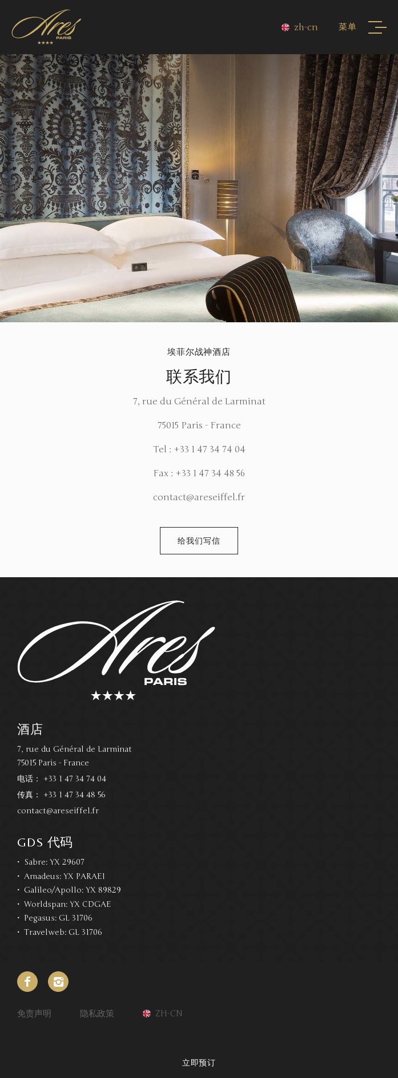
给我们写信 (199, 540)
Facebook (27, 981)
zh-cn (306, 27)
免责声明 (34, 1013)
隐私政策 (97, 1013)
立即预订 (199, 1062)
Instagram (58, 981)
